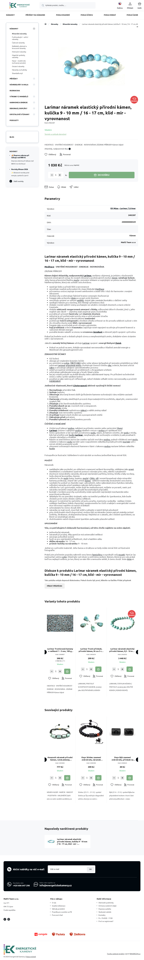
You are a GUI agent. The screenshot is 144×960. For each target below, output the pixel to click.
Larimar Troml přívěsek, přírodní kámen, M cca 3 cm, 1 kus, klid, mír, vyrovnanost (91, 650)
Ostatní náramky (18, 66)
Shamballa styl (17, 73)
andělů (80, 300)
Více (66, 149)
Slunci (120, 428)
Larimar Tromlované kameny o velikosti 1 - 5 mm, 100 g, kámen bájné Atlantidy (60, 650)
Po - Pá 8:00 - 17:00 (105, 918)
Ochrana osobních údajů (107, 906)
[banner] (19, 5)
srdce (66, 363)
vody (66, 478)
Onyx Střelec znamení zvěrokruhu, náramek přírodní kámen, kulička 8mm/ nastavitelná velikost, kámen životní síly (91, 758)
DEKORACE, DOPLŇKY (18, 108)
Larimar (87, 275)
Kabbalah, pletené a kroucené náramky (19, 47)
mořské (126, 441)
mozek (121, 554)
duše (73, 298)
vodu (93, 432)
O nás (54, 903)
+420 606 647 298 (21, 885)
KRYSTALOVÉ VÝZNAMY (19, 114)
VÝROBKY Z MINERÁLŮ (19, 96)
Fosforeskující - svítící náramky (20, 38)
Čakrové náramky (18, 43)
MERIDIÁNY (55, 381)
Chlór (92, 478)
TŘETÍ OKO (75, 363)
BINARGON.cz (135, 954)
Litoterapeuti (80, 385)
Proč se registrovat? (105, 921)
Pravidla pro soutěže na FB (62, 912)
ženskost (97, 332)
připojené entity (73, 365)
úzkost (84, 410)
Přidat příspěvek (54, 586)
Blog (12, 137)
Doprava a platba (104, 909)
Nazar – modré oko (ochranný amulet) (19, 62)
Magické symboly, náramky (18, 56)
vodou (71, 428)
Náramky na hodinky (19, 70)
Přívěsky (14, 79)
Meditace (49, 266)
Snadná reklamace (58, 906)
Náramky (54, 24)
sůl (97, 478)
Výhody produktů (58, 909)
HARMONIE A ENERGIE (18, 102)
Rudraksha (15, 90)
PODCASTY (14, 120)
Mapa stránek (31, 956)
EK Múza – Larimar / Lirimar (123, 208)
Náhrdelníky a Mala (19, 84)
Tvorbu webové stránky (115, 954)
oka (109, 365)
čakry (51, 367)
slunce (88, 480)
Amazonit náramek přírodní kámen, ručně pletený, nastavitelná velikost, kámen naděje (60, 758)
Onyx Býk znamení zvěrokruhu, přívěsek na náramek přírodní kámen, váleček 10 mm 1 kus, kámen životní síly (122, 758)
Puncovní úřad (57, 915)
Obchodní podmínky (106, 903)
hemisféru (97, 554)
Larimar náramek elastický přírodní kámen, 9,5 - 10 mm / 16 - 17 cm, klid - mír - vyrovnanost (122, 650)
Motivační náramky (19, 52)
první (131, 469)
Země (114, 277)
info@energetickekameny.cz (55, 885)
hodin (71, 435)
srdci (64, 557)
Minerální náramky (70, 24)
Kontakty (101, 915)
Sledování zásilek (104, 912)
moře (76, 280)
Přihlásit (90, 869)
